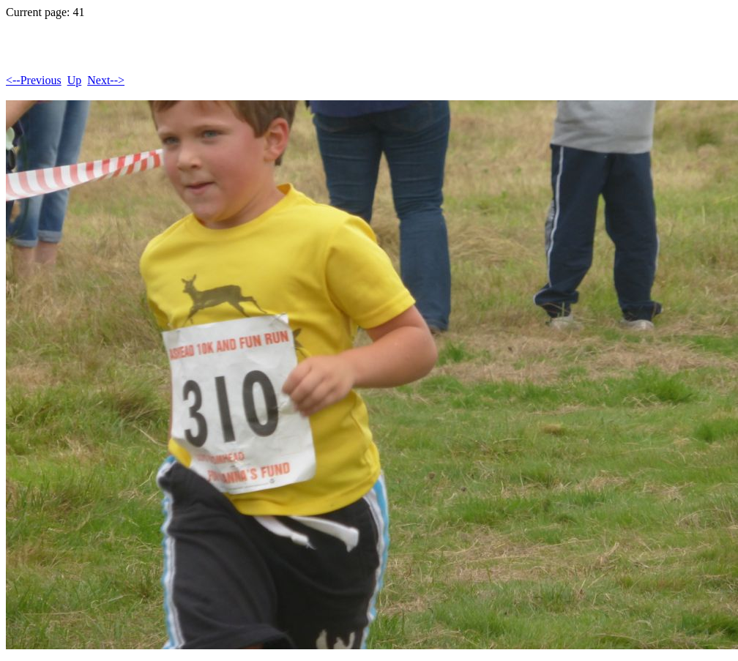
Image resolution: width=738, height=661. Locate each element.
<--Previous (33, 80)
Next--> (105, 80)
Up (74, 80)
